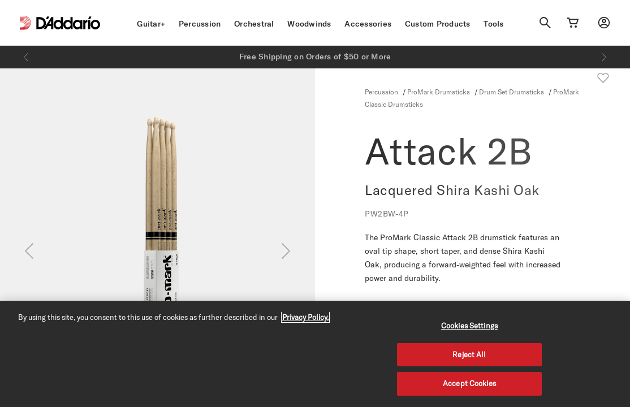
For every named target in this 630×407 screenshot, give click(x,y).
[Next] (604, 57)
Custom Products (438, 24)
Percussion (200, 24)
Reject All (469, 354)
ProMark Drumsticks (438, 92)
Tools (493, 24)
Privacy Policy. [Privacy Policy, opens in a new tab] (305, 317)
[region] (315, 354)
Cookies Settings (469, 325)
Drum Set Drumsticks (511, 92)
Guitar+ (151, 24)
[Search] (545, 22)
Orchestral (254, 24)
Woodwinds (309, 24)
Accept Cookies (469, 383)
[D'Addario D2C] (68, 22)
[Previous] (26, 57)
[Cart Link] (573, 22)
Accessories (367, 24)
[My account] (604, 22)
